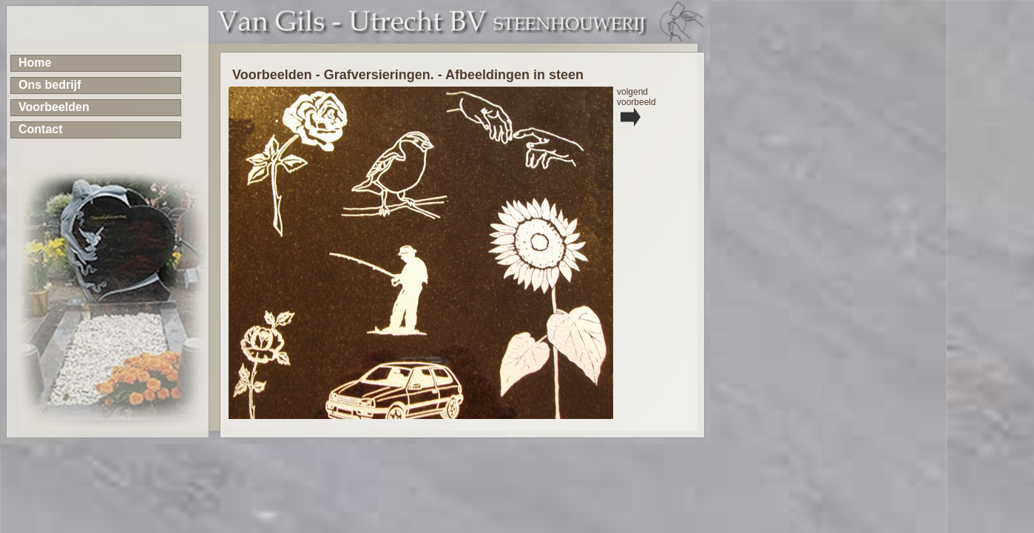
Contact (40, 129)
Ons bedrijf (49, 84)
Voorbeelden (53, 107)
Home (34, 62)
